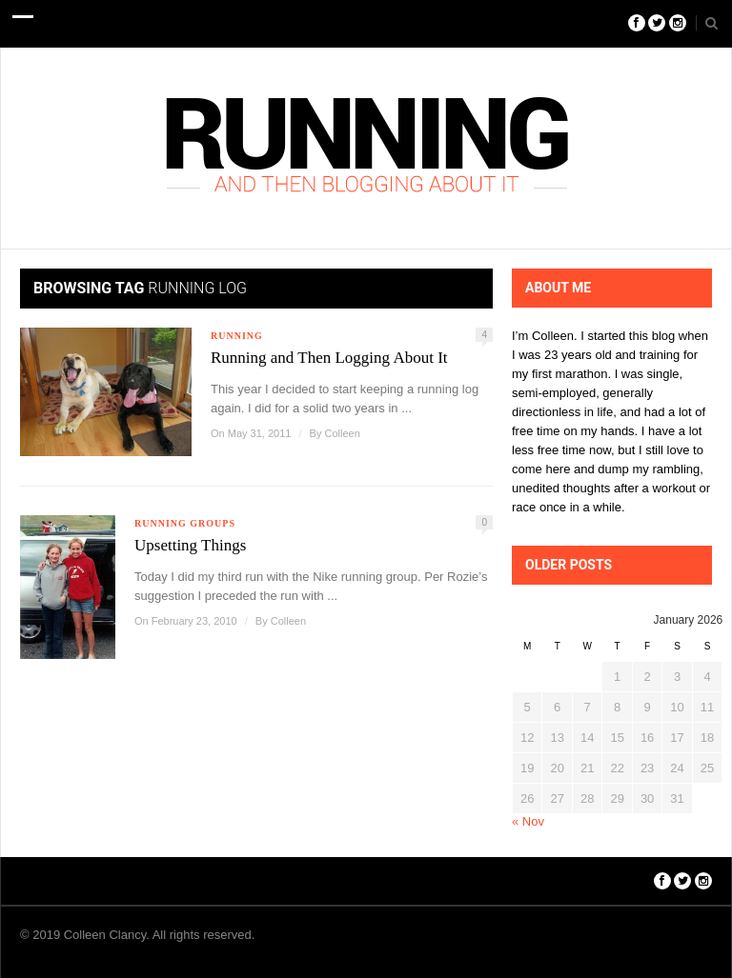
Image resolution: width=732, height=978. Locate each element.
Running (237, 335)
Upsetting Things (190, 545)
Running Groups (184, 523)
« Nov (528, 821)
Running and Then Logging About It (329, 358)
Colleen (341, 433)
